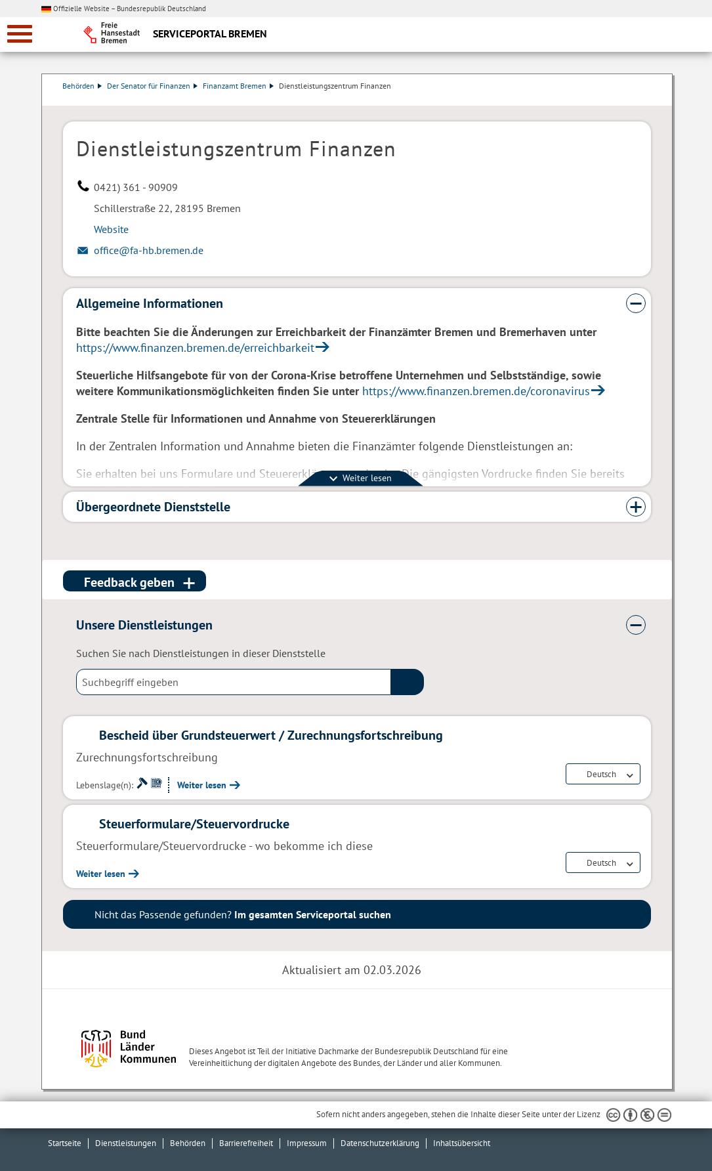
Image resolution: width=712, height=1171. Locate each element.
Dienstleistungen (125, 1143)
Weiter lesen (201, 785)
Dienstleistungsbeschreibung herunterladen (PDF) (648, 99)
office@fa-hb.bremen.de (148, 250)
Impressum (307, 1143)
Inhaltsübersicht (461, 1143)
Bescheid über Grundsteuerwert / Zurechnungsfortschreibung (271, 735)
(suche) (407, 682)
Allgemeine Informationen (149, 303)
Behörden (82, 86)
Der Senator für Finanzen (153, 86)
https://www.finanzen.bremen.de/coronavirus (476, 390)
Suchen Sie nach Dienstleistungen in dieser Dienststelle (200, 653)
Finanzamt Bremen (238, 86)
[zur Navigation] (19, 34)
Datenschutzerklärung (380, 1143)
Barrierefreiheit (246, 1143)
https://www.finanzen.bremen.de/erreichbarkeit (195, 347)
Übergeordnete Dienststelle (153, 506)
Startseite (64, 1143)
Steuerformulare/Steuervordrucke (194, 823)
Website (111, 229)
